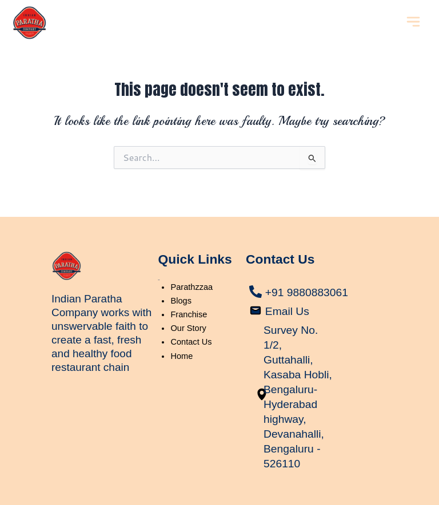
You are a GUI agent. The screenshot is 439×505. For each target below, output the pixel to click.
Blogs (180, 285)
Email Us (288, 296)
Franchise (188, 299)
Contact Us (190, 327)
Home (181, 341)
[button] (413, 22)
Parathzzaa (191, 272)
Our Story (188, 313)
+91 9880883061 (308, 277)
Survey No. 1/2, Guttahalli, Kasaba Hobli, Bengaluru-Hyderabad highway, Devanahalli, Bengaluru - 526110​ (295, 389)
